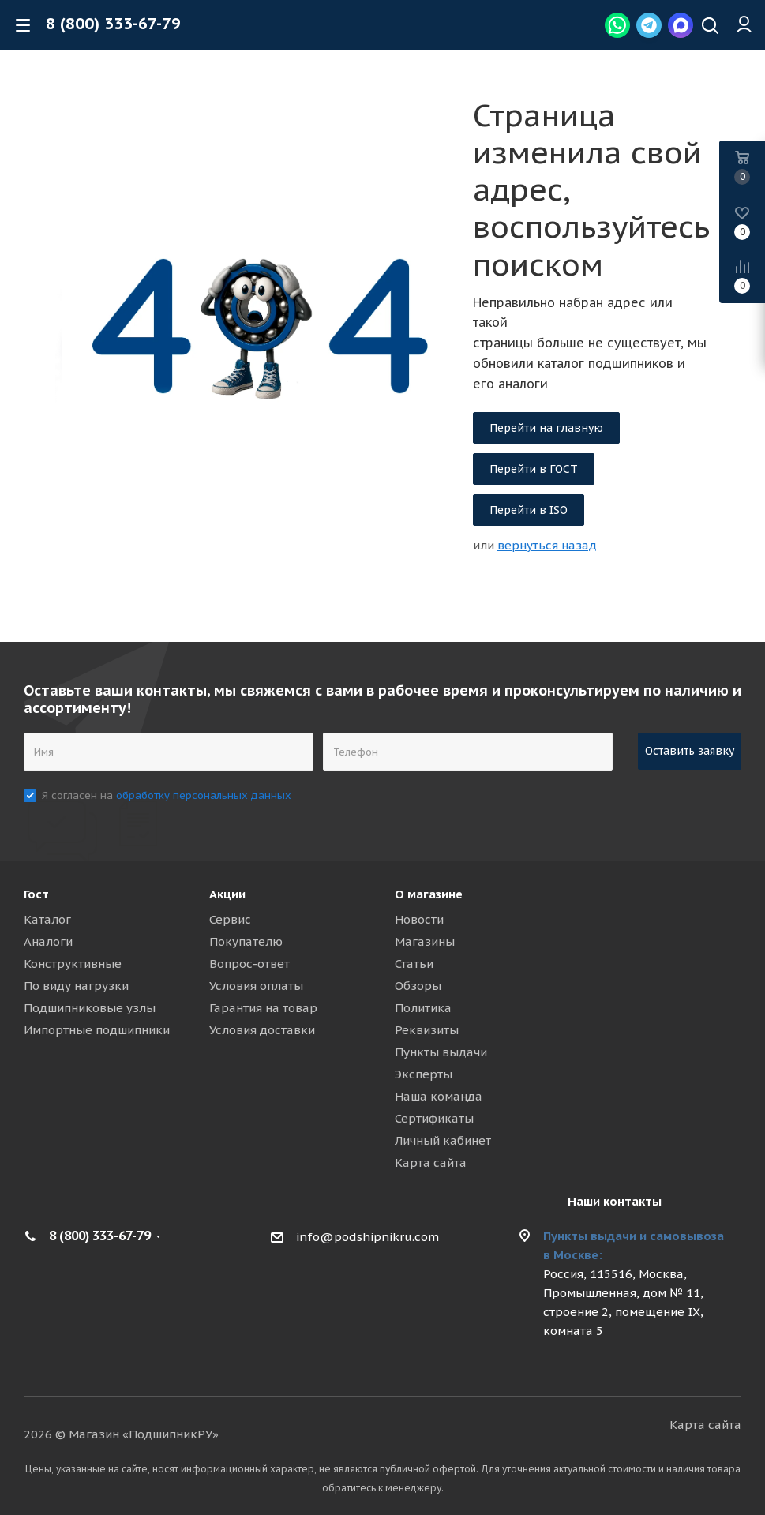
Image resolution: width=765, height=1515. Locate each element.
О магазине (429, 894)
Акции (227, 894)
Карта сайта (431, 1162)
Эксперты (423, 1074)
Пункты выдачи (441, 1051)
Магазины (425, 941)
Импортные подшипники (97, 1029)
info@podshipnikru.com (367, 1236)
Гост (36, 894)
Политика (423, 1007)
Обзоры (418, 985)
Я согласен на (166, 795)
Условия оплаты (256, 985)
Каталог (47, 919)
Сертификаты (434, 1118)
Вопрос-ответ (249, 963)
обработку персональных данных (203, 795)
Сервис (230, 919)
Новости (419, 919)
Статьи (414, 963)
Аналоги (48, 941)
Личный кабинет (443, 1140)
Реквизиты (427, 1029)
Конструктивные (73, 963)
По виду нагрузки (76, 985)
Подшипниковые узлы (90, 1007)
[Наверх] (710, 27)
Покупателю (246, 941)
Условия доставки (262, 1029)
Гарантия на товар (263, 1007)
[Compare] (742, 276)
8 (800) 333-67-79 (113, 23)
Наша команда (438, 1096)
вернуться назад (547, 545)
